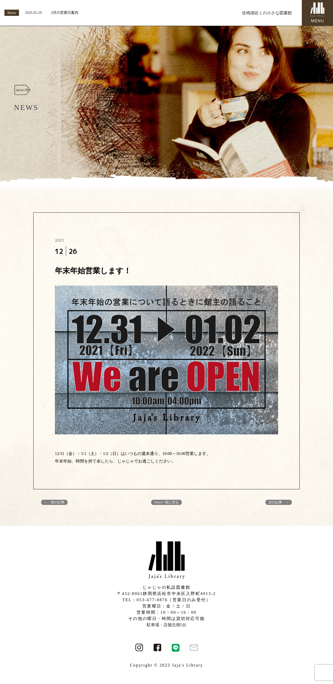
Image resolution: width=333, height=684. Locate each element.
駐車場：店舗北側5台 (166, 625)
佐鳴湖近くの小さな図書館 (267, 13)
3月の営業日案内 (64, 12)
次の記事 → (278, 502)
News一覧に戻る (166, 502)
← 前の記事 (54, 502)
